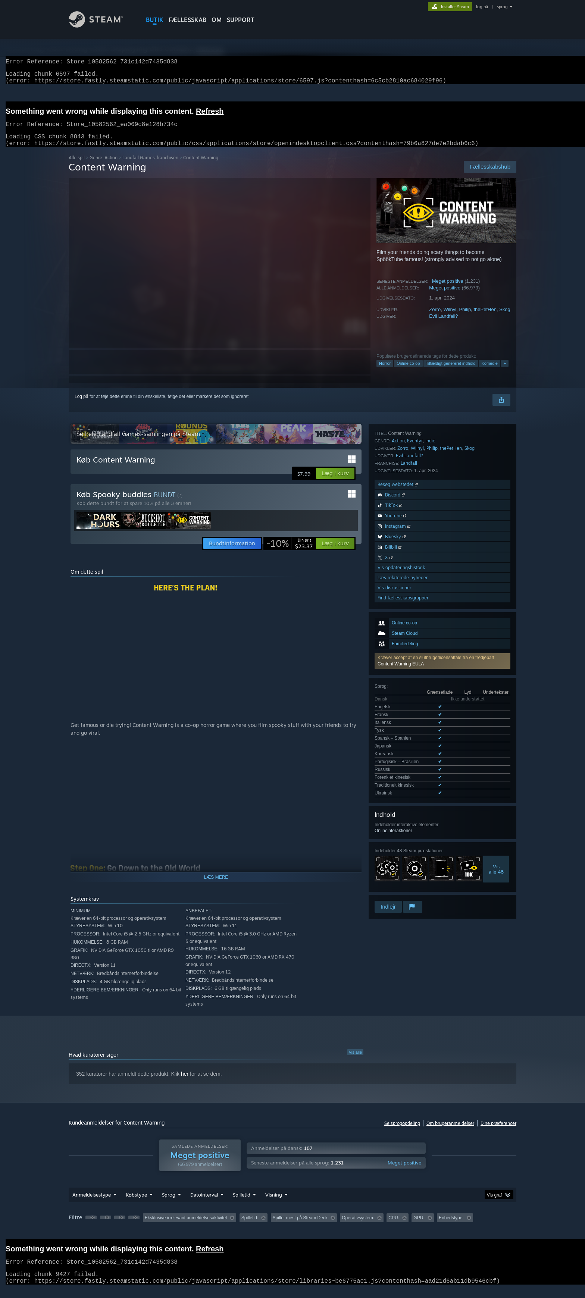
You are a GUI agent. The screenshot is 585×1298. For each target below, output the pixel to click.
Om (217, 19)
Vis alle (355, 1061)
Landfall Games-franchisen (150, 166)
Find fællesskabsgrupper (403, 834)
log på (482, 6)
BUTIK (154, 19)
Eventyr (415, 677)
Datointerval (204, 1204)
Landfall (409, 699)
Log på (81, 405)
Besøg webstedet (398, 720)
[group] (292, 1227)
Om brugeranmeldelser (450, 1132)
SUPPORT (240, 19)
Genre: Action (104, 166)
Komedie (489, 372)
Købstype (136, 1204)
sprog (502, 6)
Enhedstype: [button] (451, 1226)
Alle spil (77, 166)
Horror (385, 372)
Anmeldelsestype (91, 1204)
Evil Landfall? (443, 325)
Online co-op (408, 372)
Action (398, 677)
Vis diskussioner (394, 824)
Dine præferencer (498, 1132)
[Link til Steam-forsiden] (101, 25)
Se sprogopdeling (402, 1132)
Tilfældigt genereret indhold (451, 372)
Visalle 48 (496, 634)
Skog (504, 318)
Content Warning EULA (401, 484)
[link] (289, 552)
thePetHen (484, 318)
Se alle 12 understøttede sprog (405, 559)
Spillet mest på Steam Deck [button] (300, 1226)
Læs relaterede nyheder (403, 813)
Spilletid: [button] (249, 1226)
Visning (273, 1204)
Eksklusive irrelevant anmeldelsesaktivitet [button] (186, 1226)
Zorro (435, 318)
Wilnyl (450, 318)
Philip (465, 318)
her (184, 1083)
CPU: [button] (393, 1226)
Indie (430, 677)
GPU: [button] (418, 1226)
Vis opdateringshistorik (401, 803)
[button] (442, 481)
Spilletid (241, 1204)
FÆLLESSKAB (187, 19)
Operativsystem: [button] (358, 1226)
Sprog (168, 1204)
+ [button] (505, 372)
